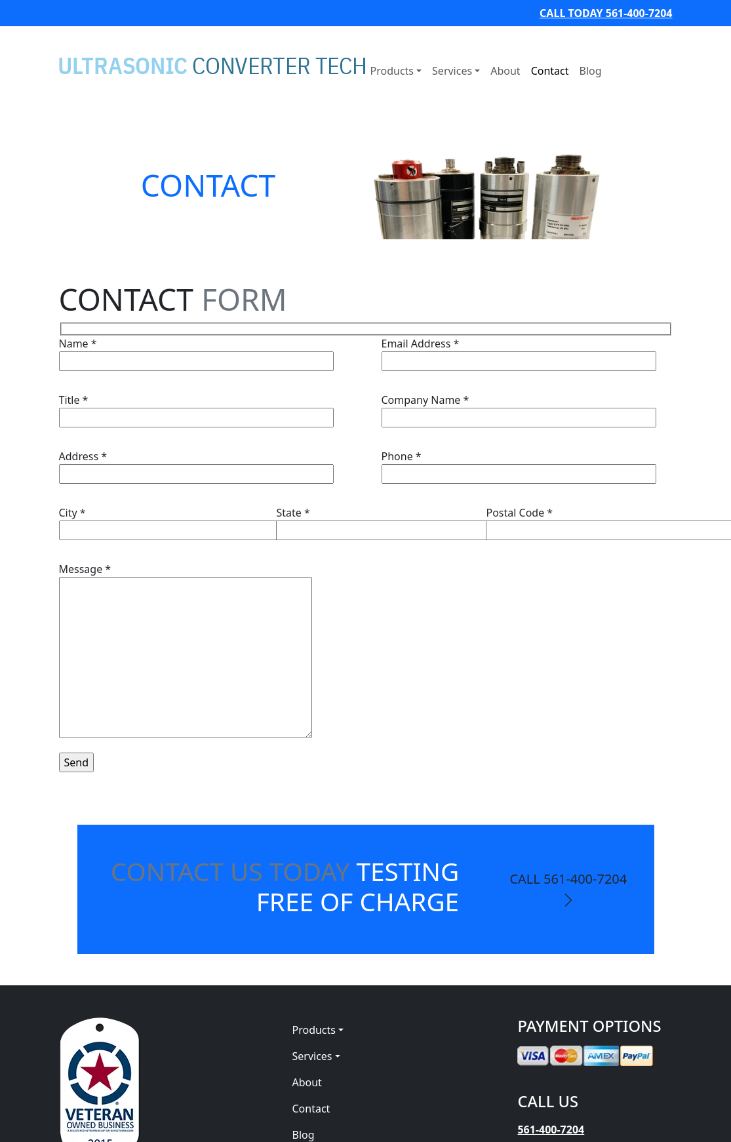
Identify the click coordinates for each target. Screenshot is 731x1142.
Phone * (519, 465)
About (505, 71)
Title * (196, 409)
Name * (196, 352)
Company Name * (519, 409)
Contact (550, 71)
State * (413, 521)
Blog (591, 71)
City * (196, 521)
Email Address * (519, 352)
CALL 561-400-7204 (568, 889)
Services (452, 71)
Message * (185, 651)
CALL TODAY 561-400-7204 (606, 13)
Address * (196, 465)
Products (392, 71)
